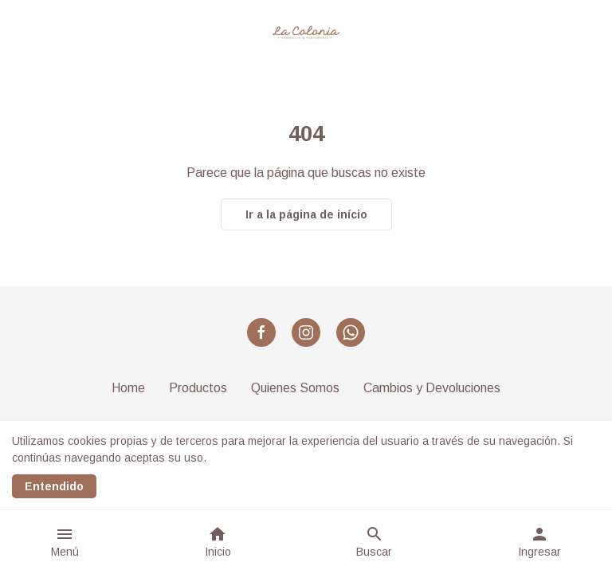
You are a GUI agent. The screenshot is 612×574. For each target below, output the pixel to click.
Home (128, 388)
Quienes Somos (295, 388)
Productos (198, 388)
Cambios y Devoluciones (431, 388)
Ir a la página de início (306, 214)
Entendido (54, 486)
